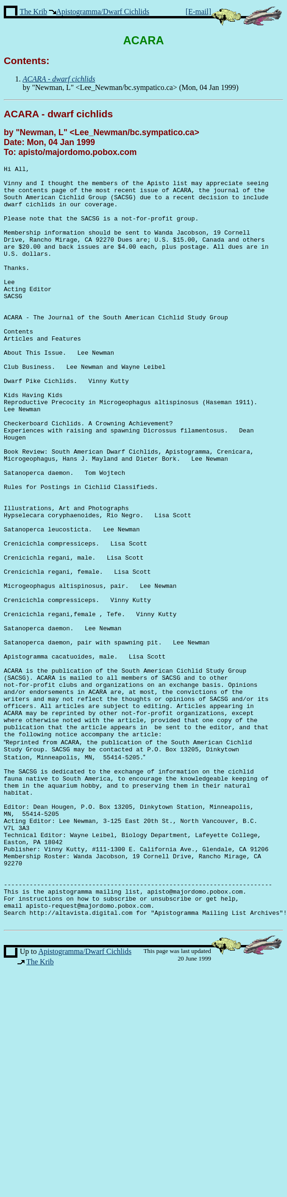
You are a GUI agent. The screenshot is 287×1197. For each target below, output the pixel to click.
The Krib (33, 12)
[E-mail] (198, 12)
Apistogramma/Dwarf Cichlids (102, 12)
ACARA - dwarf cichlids (58, 113)
